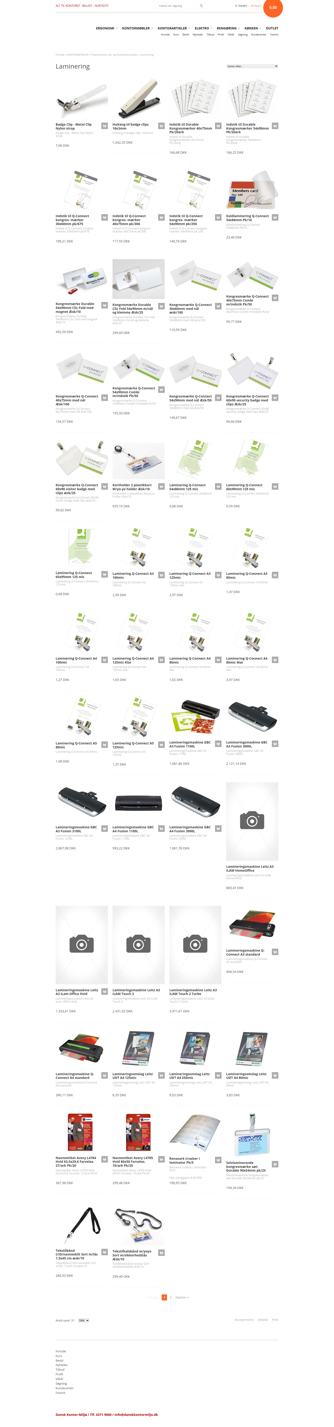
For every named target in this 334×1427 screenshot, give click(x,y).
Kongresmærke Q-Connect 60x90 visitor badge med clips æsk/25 (77, 489)
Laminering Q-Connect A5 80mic (76, 745)
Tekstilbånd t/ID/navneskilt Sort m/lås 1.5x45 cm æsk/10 (77, 1254)
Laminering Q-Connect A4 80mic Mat (246, 660)
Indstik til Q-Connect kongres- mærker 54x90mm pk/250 (186, 220)
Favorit (274, 34)
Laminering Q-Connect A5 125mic (133, 745)
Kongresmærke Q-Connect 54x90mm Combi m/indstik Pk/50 (133, 392)
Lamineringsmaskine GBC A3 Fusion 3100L (76, 829)
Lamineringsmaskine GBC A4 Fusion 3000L (190, 829)
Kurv (176, 34)
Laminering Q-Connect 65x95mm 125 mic (74, 575)
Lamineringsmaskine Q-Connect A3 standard (245, 952)
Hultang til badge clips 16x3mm (130, 126)
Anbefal (263, 1320)
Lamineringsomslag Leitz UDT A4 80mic (246, 1076)
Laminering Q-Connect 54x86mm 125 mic (187, 487)
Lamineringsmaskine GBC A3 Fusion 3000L (246, 744)
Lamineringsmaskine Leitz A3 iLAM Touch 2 (136, 992)
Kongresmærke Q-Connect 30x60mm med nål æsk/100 (190, 308)
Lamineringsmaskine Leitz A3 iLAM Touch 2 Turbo (193, 992)
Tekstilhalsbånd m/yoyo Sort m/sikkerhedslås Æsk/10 (131, 1255)
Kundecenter (259, 34)
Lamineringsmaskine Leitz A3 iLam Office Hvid (77, 992)
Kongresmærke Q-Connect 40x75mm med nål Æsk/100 (77, 400)
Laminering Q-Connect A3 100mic (133, 575)
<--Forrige (151, 1297)
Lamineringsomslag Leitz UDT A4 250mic (189, 1076)
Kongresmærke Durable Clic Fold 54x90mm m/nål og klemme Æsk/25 (132, 308)
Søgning (242, 34)
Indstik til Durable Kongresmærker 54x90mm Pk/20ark (247, 128)
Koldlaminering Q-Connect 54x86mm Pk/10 (247, 218)
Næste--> (182, 1297)
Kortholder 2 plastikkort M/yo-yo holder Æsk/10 (132, 487)
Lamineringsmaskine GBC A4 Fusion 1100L (133, 829)
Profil (221, 34)
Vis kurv (256, 6)
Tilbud (210, 34)
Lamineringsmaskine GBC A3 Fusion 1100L (190, 744)
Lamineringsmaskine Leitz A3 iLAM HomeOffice (249, 868)
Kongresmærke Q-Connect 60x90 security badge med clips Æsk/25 (247, 400)
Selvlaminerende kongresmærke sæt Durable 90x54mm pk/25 (246, 1166)
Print (275, 1320)
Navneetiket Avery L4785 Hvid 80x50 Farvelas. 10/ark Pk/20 (132, 1162)
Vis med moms (244, 1320)
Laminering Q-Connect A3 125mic (190, 575)
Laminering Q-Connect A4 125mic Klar (133, 660)
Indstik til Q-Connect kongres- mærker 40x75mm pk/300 (129, 220)
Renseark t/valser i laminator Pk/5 (184, 1160)
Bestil (186, 34)
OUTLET (272, 28)
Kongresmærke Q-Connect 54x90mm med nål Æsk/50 (190, 398)
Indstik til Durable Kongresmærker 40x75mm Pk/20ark (190, 128)
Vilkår (231, 34)
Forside (165, 34)
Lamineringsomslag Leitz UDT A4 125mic (132, 1076)
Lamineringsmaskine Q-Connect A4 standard (75, 1076)
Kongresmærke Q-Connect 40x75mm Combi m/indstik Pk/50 (247, 300)
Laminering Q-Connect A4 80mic (190, 660)
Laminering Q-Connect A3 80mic (246, 575)
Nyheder (198, 34)
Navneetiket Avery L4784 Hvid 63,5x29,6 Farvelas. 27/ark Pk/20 (76, 1162)
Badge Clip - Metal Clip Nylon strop (74, 126)
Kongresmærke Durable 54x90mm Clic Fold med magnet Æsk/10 (75, 308)
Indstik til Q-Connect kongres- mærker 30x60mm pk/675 (72, 220)
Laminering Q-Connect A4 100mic (76, 660)
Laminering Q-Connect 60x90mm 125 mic (244, 487)
